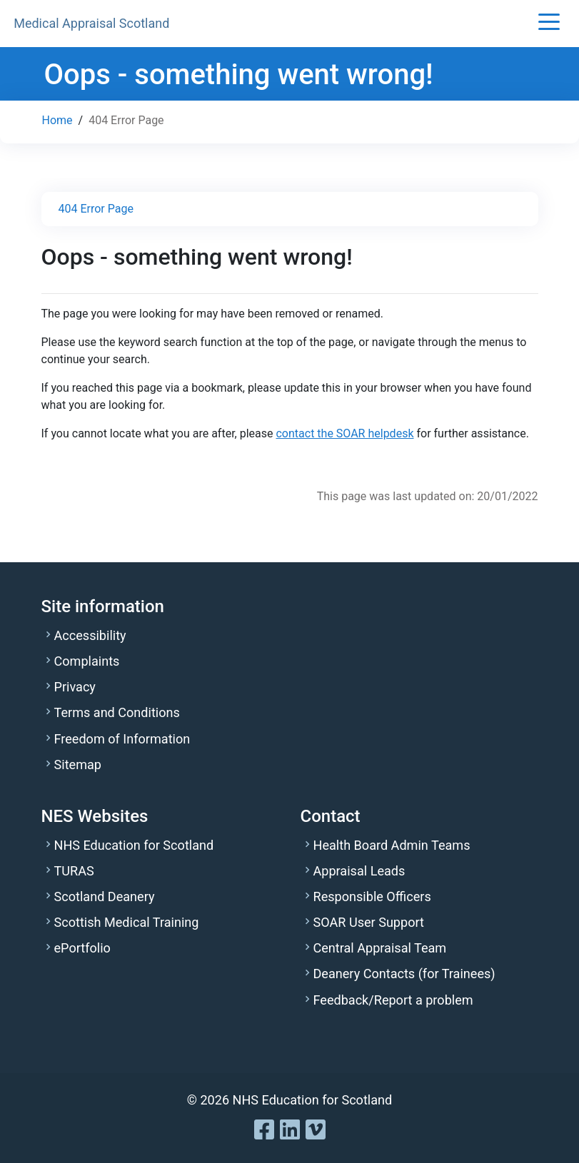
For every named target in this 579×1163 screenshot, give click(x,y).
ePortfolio (82, 947)
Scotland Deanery (104, 896)
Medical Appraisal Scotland (91, 23)
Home (57, 120)
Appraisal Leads (359, 870)
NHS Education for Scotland (134, 845)
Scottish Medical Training (126, 922)
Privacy (75, 686)
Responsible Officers (372, 896)
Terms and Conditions (117, 712)
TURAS (74, 870)
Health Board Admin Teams (391, 845)
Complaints (87, 661)
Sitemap (77, 764)
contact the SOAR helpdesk (344, 433)
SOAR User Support (368, 922)
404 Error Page (96, 208)
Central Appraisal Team (380, 947)
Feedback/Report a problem (393, 999)
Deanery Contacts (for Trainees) (404, 973)
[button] (549, 23)
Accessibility (90, 635)
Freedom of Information (122, 738)
